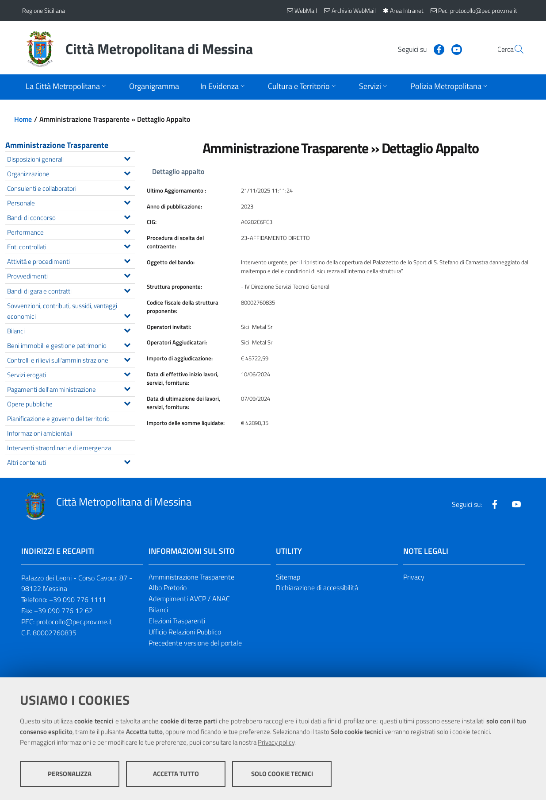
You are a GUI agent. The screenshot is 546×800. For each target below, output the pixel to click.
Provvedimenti (71, 275)
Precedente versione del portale (195, 643)
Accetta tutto (176, 774)
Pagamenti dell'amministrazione (71, 388)
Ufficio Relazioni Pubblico (185, 631)
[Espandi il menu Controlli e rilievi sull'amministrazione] (127, 358)
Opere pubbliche (71, 403)
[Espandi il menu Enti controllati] (127, 245)
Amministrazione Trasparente (56, 145)
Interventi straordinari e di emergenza (59, 447)
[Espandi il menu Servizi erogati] (127, 373)
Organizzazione (71, 173)
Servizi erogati (71, 374)
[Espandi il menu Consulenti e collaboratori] (127, 187)
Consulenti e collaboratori (71, 187)
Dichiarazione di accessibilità (317, 587)
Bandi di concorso (71, 217)
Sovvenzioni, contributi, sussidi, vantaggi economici (71, 310)
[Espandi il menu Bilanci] (127, 329)
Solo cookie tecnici (282, 774)
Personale (71, 202)
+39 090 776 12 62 (63, 610)
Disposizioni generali (71, 158)
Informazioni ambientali (39, 433)
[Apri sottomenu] (66, 87)
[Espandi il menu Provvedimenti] (127, 274)
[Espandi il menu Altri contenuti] (127, 461)
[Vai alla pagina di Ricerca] (513, 49)
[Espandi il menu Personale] (127, 201)
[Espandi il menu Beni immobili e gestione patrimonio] (127, 344)
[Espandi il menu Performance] (127, 230)
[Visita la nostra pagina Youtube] (435, 48)
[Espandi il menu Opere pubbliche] (127, 402)
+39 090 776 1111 (77, 599)
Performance (71, 231)
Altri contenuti (71, 462)
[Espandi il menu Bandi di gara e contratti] (127, 289)
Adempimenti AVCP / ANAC (189, 598)
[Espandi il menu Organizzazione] (127, 172)
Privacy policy (276, 742)
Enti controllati (71, 246)
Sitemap (288, 577)
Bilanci (71, 330)
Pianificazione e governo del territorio (58, 418)
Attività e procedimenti (71, 261)
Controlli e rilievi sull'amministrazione (71, 359)
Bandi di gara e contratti (71, 290)
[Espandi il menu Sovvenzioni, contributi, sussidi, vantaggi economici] (127, 314)
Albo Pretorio (168, 587)
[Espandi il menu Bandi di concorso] (127, 216)
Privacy (413, 577)
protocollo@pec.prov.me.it (74, 621)
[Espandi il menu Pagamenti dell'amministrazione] (127, 388)
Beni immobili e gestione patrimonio (71, 345)
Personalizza (70, 774)
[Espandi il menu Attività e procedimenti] (127, 260)
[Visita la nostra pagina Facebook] (418, 48)
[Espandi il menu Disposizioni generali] (127, 157)
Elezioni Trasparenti (177, 620)
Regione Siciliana (43, 10)
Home (23, 119)
